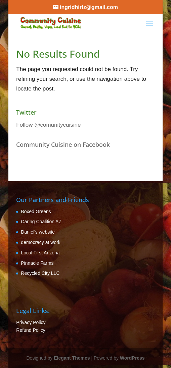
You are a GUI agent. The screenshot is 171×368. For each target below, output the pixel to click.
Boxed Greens (36, 211)
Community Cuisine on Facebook (63, 144)
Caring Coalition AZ (41, 221)
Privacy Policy (30, 322)
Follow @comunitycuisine (48, 125)
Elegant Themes (72, 358)
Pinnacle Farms (37, 263)
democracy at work (40, 242)
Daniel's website (38, 232)
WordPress (132, 358)
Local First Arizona (40, 252)
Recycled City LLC (40, 273)
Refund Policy (30, 330)
